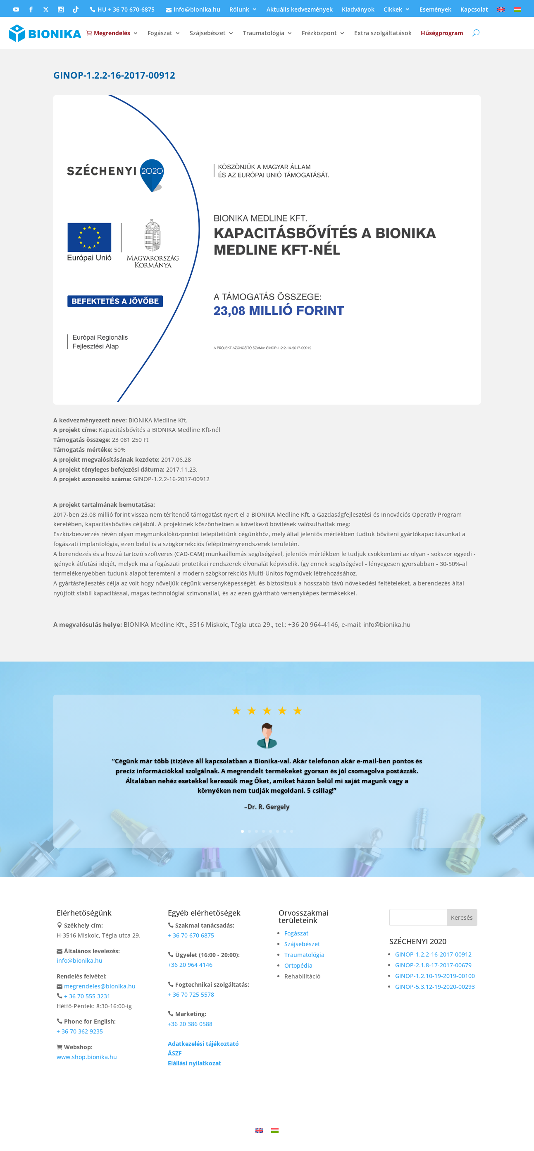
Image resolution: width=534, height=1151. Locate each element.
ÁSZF (175, 1053)
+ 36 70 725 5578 (191, 994)
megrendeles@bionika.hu (100, 986)
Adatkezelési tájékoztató (203, 1044)
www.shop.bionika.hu (87, 1057)
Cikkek (393, 9)
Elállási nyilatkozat (194, 1063)
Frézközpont (319, 33)
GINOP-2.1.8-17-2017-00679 (433, 965)
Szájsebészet (208, 33)
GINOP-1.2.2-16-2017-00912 (433, 954)
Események (435, 9)
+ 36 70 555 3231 (87, 996)
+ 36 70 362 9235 (80, 1031)
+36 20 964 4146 (190, 965)
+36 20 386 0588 (190, 1024)
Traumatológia (263, 33)
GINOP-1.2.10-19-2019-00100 (435, 976)
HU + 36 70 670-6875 (121, 9)
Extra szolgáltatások (383, 33)
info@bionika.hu (192, 9)
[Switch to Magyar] (275, 1130)
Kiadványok (358, 9)
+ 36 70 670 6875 (191, 935)
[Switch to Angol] (501, 11)
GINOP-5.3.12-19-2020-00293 (435, 986)
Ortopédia (298, 965)
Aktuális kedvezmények (300, 9)
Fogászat (160, 33)
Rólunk (239, 9)
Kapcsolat (474, 9)
